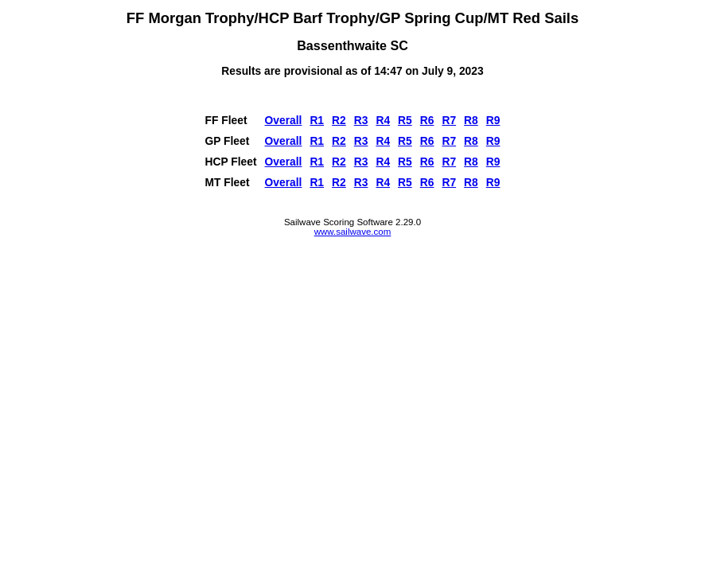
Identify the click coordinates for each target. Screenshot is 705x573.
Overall (283, 120)
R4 (383, 120)
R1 (317, 120)
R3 (361, 120)
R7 (449, 120)
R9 (493, 120)
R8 (471, 120)
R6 (427, 120)
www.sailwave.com (352, 231)
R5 (405, 120)
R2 (339, 120)
